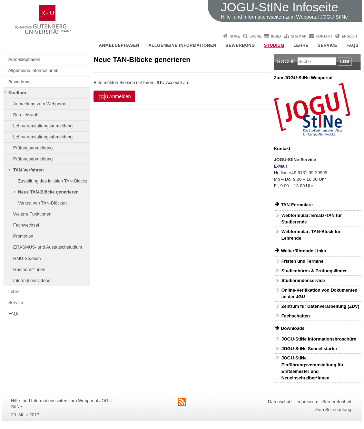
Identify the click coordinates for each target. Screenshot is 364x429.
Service (327, 45)
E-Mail (280, 166)
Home (235, 36)
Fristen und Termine (302, 261)
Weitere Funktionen (32, 214)
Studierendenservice (303, 280)
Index (276, 36)
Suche (255, 36)
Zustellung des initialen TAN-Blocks (52, 181)
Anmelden (114, 96)
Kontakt (324, 36)
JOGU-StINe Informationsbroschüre (318, 339)
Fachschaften (295, 315)
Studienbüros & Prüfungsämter (314, 270)
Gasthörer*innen (29, 269)
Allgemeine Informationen (182, 45)
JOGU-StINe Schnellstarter (309, 348)
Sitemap (298, 36)
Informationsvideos (31, 280)
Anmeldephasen (119, 45)
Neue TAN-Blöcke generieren (48, 192)
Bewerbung (240, 45)
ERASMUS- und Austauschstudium (47, 247)
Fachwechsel (26, 225)
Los (344, 61)
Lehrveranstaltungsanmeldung (42, 125)
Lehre (301, 45)
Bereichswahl (26, 114)
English (349, 36)
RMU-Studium (27, 258)
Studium (274, 45)
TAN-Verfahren (28, 169)
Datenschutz (280, 401)
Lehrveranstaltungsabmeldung (42, 136)
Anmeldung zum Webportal (39, 103)
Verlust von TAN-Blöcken (42, 203)
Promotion (23, 236)
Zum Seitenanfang (333, 409)
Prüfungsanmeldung (33, 147)
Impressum (307, 401)
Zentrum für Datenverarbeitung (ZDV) (320, 306)
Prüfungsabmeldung (33, 158)
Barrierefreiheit (336, 401)
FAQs (352, 45)
